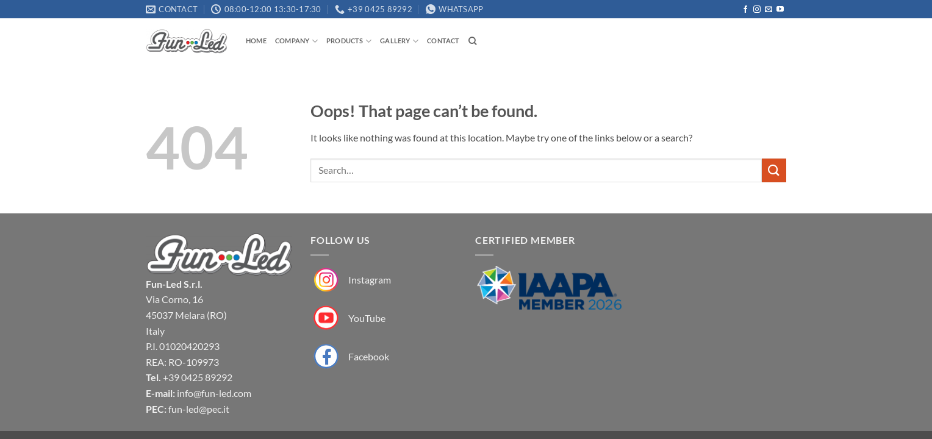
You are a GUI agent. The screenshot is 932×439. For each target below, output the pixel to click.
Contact (443, 41)
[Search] (472, 41)
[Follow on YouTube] (780, 9)
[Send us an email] (768, 9)
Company (296, 41)
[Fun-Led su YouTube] (347, 318)
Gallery (399, 41)
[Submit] (774, 170)
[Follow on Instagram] (757, 9)
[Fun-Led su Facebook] (349, 356)
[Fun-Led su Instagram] (350, 280)
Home (256, 41)
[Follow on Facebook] (745, 9)
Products (348, 41)
